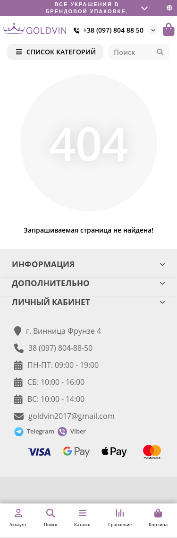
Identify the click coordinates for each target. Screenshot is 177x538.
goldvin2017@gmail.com (71, 416)
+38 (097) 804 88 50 (106, 30)
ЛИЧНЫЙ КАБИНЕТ (88, 301)
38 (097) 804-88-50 (60, 348)
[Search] (139, 52)
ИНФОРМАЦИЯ (88, 264)
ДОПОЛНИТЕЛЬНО (88, 283)
